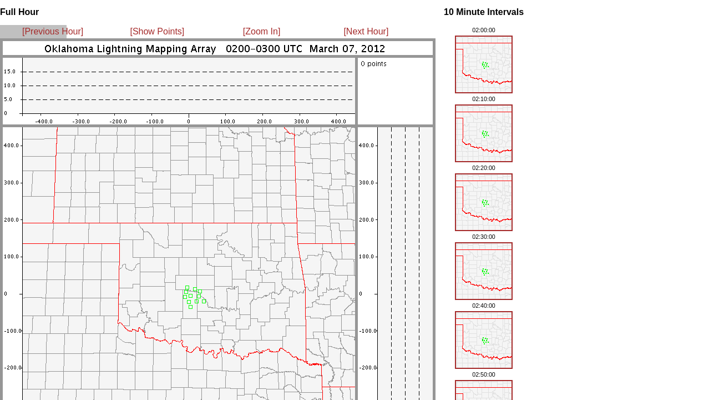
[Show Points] (157, 31)
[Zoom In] (262, 31)
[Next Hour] (365, 31)
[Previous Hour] (52, 31)
